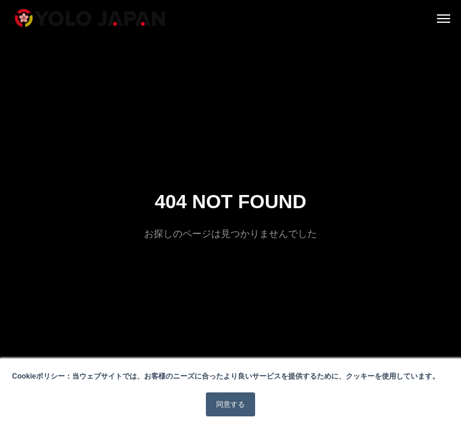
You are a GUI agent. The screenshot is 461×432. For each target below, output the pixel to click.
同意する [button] (230, 404)
